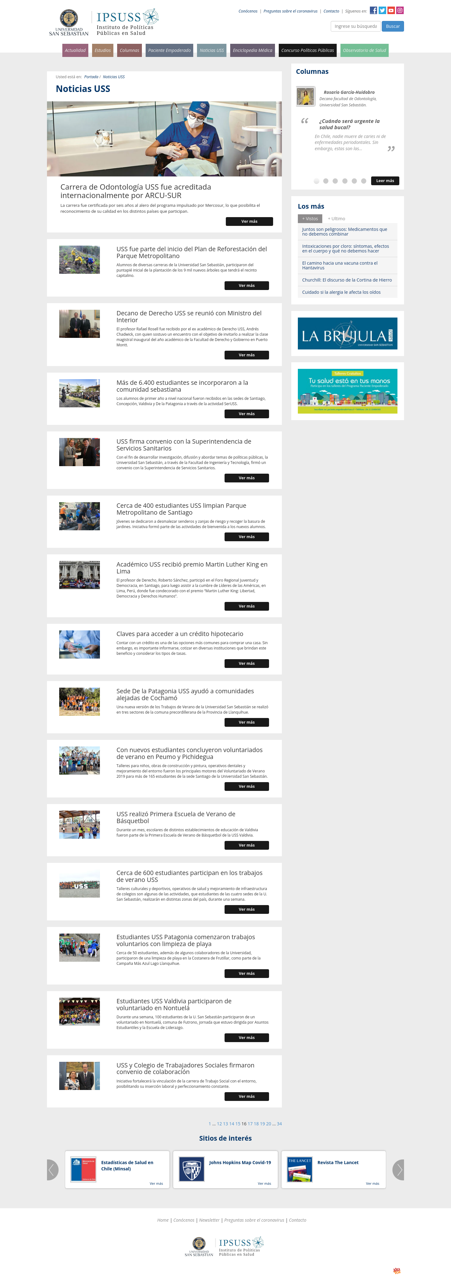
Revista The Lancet (338, 1162)
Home (163, 1220)
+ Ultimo (336, 218)
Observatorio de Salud (364, 50)
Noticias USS (212, 50)
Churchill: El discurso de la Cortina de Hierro (347, 280)
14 (231, 1124)
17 (250, 1124)
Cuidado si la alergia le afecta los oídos (341, 292)
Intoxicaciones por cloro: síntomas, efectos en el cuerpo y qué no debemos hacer (345, 248)
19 (262, 1124)
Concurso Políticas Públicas (307, 50)
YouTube (391, 10)
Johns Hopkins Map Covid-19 (240, 1162)
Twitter (382, 10)
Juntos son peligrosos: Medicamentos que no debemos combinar (344, 231)
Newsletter (209, 1220)
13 (225, 1124)
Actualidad (75, 50)
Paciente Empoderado (169, 50)
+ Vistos (310, 218)
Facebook (373, 10)
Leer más (385, 180)
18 (256, 1124)
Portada (91, 76)
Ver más (249, 221)
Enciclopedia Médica (252, 50)
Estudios (103, 50)
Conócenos (248, 11)
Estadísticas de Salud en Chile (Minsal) (127, 1165)
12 (219, 1124)
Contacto (331, 11)
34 (279, 1124)
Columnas (129, 50)
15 (237, 1124)
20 (268, 1124)
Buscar (393, 26)
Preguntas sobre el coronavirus (291, 11)
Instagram (400, 10)
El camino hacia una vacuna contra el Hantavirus (340, 265)
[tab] (310, 218)
